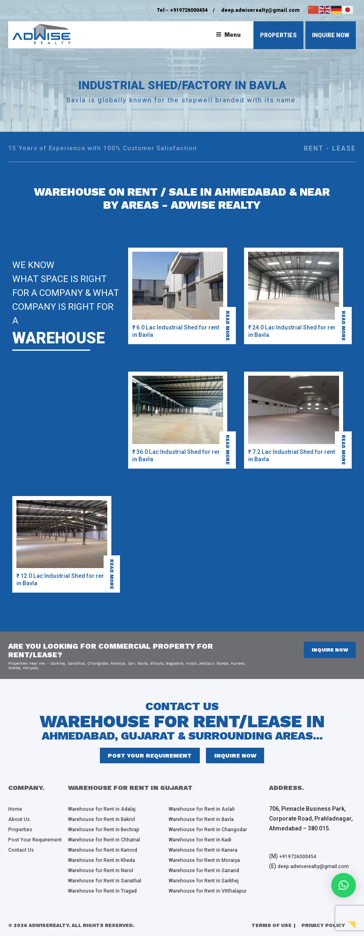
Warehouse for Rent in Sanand (209, 870)
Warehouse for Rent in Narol (106, 870)
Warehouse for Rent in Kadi (205, 840)
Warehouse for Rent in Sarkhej (209, 880)
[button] (343, 885)
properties (278, 35)
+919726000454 (189, 10)
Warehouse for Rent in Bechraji (109, 831)
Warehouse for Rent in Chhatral (109, 840)
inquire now (330, 35)
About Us (20, 821)
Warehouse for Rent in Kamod (108, 850)
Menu (228, 34)
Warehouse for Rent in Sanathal (110, 880)
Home (16, 811)
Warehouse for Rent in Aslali (206, 811)
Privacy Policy (323, 924)
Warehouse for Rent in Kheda (107, 860)
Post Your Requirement (152, 756)
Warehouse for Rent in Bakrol (107, 821)
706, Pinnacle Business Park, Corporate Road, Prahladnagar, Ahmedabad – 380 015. (311, 821)
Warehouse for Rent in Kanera (209, 850)
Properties (22, 831)
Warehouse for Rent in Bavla (206, 821)
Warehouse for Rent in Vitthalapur (213, 889)
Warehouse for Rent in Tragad (108, 889)
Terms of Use (271, 924)
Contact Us (22, 860)
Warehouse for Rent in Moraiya (210, 860)
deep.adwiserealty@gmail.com (260, 10)
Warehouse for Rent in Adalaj (107, 811)
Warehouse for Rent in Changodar (214, 831)
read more (229, 323)
